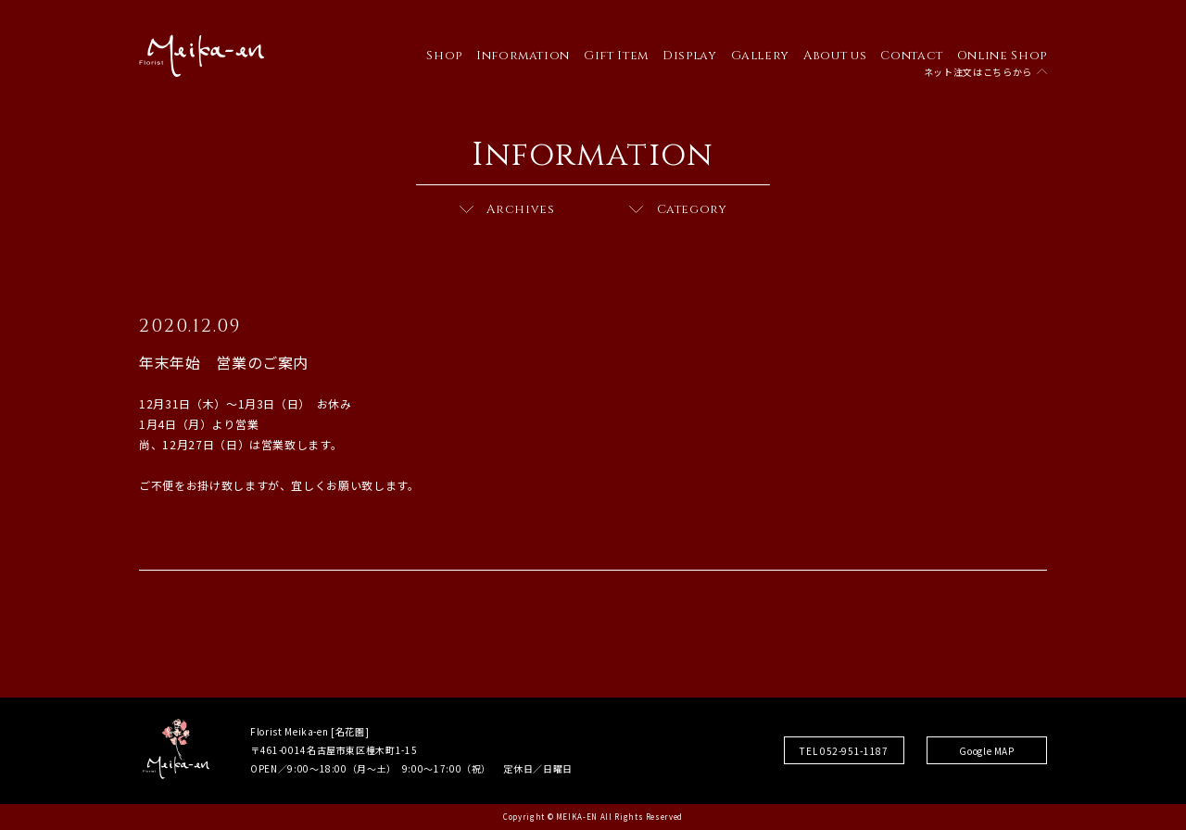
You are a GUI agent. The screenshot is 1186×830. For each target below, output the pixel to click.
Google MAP (987, 751)
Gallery (760, 55)
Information (523, 55)
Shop (444, 55)
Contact (911, 55)
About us (834, 55)
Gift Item (616, 55)
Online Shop (1002, 55)
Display (689, 55)
